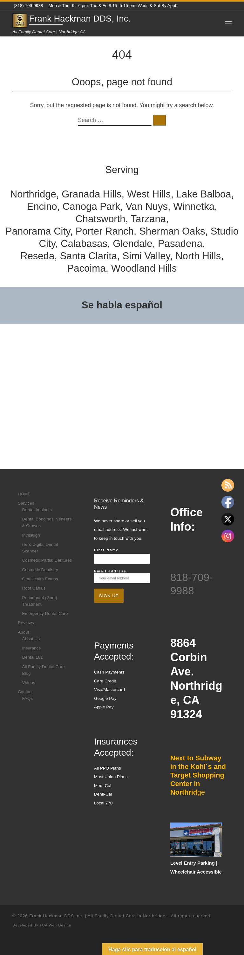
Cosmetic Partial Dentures (47, 560)
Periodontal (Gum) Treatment (39, 601)
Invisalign (31, 535)
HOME (24, 494)
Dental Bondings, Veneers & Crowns (46, 522)
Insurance (31, 648)
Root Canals (33, 588)
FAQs (27, 698)
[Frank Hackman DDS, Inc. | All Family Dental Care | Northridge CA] (19, 20)
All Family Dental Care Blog (43, 670)
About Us (31, 638)
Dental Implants (37, 509)
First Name (106, 550)
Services (26, 503)
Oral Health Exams (40, 579)
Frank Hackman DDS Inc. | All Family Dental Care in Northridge (97, 915)
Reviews (26, 622)
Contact (25, 691)
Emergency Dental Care (45, 613)
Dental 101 (32, 657)
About (23, 632)
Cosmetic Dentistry (40, 569)
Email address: (122, 576)
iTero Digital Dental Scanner (40, 547)
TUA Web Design (55, 925)
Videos (28, 682)
